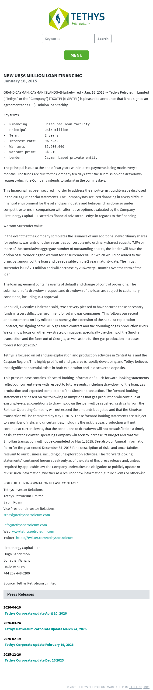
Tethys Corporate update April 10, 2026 (36, 613)
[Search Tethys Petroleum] (68, 38)
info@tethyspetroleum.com (25, 524)
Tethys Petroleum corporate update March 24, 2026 (46, 629)
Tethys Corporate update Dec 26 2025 (34, 660)
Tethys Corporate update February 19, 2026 (39, 644)
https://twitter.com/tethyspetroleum (44, 537)
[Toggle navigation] (76, 55)
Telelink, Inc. (139, 687)
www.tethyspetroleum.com (33, 531)
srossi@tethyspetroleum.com (26, 514)
